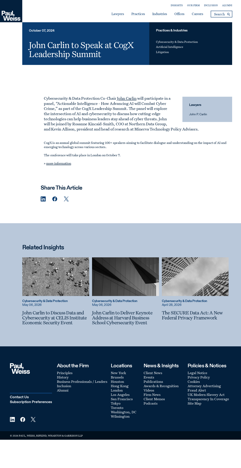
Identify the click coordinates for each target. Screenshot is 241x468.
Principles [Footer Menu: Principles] (64, 372)
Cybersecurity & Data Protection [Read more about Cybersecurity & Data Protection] (45, 301)
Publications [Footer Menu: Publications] (153, 381)
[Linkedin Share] (43, 199)
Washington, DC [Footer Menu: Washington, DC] (123, 412)
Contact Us (19, 397)
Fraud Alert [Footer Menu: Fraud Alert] (197, 390)
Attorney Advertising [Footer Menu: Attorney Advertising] (204, 386)
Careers (197, 14)
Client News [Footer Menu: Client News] (153, 372)
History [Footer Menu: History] (63, 377)
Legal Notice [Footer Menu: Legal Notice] (197, 372)
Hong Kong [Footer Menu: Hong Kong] (120, 386)
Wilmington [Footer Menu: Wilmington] (120, 416)
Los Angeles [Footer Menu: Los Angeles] (120, 394)
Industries (159, 14)
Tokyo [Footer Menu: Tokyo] (115, 403)
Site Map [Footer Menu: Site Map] (194, 403)
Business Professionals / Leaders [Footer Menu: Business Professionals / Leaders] (82, 381)
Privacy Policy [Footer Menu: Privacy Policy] (199, 377)
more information (58, 163)
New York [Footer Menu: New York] (118, 372)
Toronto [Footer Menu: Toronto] (117, 407)
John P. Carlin (198, 114)
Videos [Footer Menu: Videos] (149, 390)
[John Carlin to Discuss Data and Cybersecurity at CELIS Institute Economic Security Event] (55, 317)
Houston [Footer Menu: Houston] (117, 381)
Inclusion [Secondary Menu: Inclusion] (211, 5)
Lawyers (117, 14)
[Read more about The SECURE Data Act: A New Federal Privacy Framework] (195, 276)
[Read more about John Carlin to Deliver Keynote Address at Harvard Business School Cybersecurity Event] (125, 276)
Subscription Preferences (31, 402)
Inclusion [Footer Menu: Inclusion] (64, 386)
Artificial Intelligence (169, 47)
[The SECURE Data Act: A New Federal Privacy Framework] (195, 315)
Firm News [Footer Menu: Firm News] (152, 394)
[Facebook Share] (54, 199)
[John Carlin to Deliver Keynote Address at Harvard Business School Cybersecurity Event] (125, 317)
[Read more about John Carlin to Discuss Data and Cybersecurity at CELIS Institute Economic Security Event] (55, 276)
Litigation (162, 52)
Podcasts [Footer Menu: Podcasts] (150, 403)
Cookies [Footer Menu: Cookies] (194, 381)
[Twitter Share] (66, 199)
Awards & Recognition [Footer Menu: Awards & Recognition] (161, 386)
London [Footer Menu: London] (117, 390)
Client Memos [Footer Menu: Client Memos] (154, 399)
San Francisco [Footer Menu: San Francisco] (122, 399)
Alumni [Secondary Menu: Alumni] (227, 5)
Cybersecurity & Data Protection (177, 42)
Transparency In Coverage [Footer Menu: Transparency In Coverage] (208, 399)
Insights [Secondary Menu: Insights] (177, 5)
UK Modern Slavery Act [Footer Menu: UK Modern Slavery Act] (206, 394)
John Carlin (126, 98)
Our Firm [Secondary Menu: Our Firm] (193, 5)
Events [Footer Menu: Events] (149, 377)
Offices (179, 14)
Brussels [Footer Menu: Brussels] (117, 377)
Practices (138, 14)
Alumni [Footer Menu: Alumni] (62, 390)
